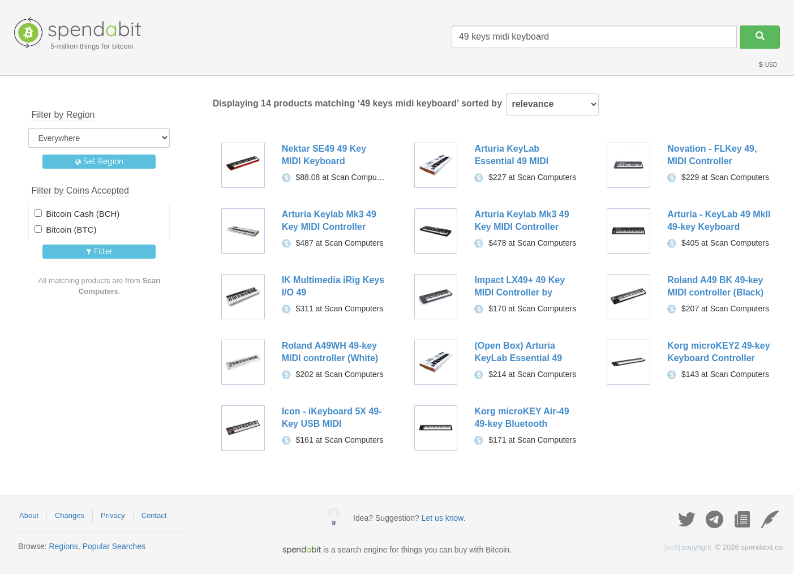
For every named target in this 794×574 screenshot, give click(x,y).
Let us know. (444, 517)
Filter (99, 251)
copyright (687, 547)
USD (767, 65)
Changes (69, 515)
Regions (63, 546)
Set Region (99, 161)
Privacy (113, 515)
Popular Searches (114, 546)
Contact (154, 515)
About (28, 515)
